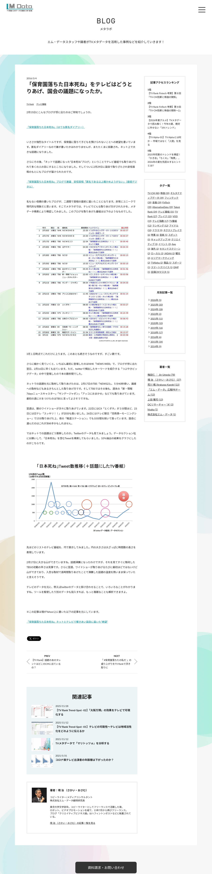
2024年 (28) (157, 309)
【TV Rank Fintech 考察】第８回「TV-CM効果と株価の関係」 (164, 95)
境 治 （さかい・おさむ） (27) (164, 379)
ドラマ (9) (157, 230)
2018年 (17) (157, 332)
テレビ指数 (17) (160, 221)
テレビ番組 (41, 104)
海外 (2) (155, 248)
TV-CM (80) (153, 193)
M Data (20, 7)
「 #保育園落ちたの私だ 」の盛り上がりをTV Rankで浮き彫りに (116, 664)
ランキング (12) (160, 225)
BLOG (106, 20)
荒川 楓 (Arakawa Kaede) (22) (163, 384)
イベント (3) (164, 244)
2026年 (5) (156, 300)
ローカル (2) (157, 253)
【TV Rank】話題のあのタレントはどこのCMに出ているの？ (46, 664)
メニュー (201, 9)
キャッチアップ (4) (160, 239)
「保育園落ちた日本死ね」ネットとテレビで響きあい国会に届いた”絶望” (67, 621)
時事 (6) (155, 234)
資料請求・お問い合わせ (106, 868)
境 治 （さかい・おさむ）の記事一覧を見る (72, 823)
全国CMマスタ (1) (160, 271)
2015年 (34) (157, 341)
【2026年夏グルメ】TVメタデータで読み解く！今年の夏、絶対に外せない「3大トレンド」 (164, 124)
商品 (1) (167, 262)
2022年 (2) (156, 314)
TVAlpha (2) (157, 262)
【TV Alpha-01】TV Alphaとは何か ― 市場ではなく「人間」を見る (164, 141)
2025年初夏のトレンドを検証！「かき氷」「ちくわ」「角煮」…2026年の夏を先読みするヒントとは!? (164, 160)
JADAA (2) (169, 253)
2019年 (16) (157, 327)
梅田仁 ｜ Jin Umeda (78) (161, 374)
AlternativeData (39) (162, 207)
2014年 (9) (156, 346)
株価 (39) (164, 193)
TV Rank (30, 104)
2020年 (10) (157, 323)
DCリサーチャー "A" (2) (160, 404)
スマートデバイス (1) (162, 267)
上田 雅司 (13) (155, 399)
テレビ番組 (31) (166, 211)
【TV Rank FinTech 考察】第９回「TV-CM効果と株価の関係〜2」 (165, 108)
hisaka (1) (153, 409)
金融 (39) (156, 202)
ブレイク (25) (165, 216)
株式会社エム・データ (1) (162, 414)
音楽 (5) (163, 234)
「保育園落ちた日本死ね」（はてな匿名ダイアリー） (55, 127)
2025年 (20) (157, 304)
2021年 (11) (157, 318)
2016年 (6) (156, 337)
